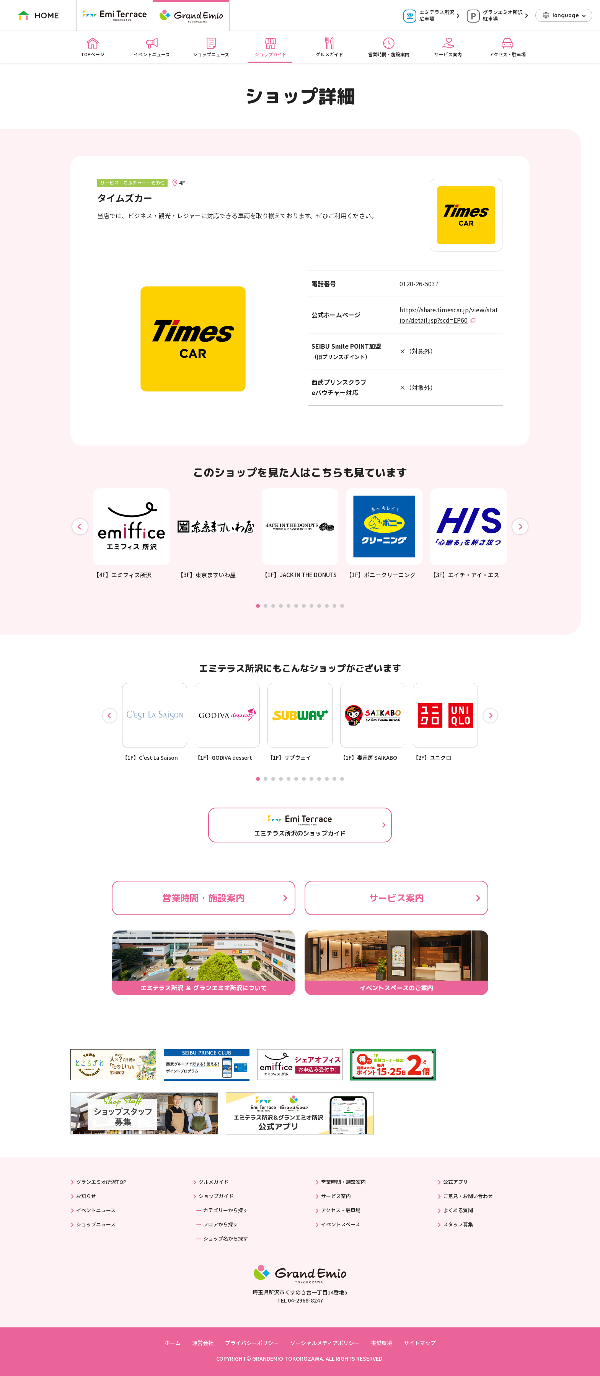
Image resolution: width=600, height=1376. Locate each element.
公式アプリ (455, 1181)
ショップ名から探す (225, 1238)
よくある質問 (458, 1210)
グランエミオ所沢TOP (101, 1181)
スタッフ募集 (458, 1224)
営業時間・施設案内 (388, 47)
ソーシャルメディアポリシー (324, 1343)
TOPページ (92, 47)
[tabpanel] (131, 533)
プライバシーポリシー (252, 1343)
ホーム (173, 1343)
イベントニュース (152, 47)
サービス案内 (448, 47)
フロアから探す (220, 1224)
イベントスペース (340, 1224)
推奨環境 (381, 1343)
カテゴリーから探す (225, 1210)
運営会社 (203, 1343)
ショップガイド (270, 47)
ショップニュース (211, 47)
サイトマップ (420, 1343)
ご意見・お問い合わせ (468, 1196)
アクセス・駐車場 (507, 47)
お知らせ (86, 1196)
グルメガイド (329, 47)
